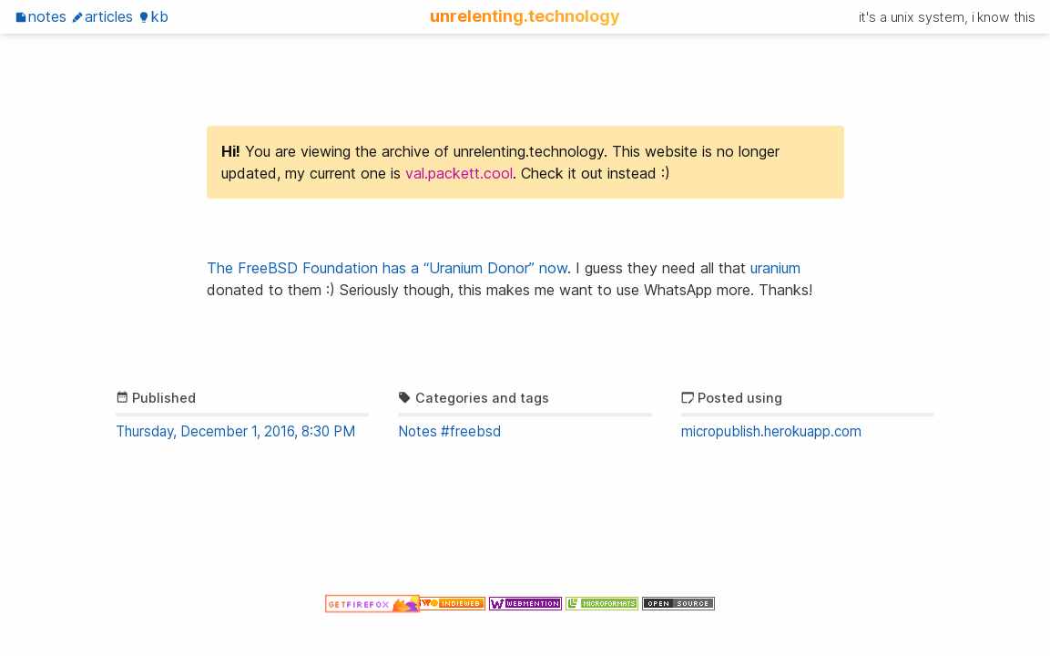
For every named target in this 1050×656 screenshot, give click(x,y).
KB (153, 16)
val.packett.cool (459, 173)
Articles (102, 16)
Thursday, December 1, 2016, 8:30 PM (235, 431)
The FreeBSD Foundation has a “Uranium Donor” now (387, 268)
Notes (40, 16)
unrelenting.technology (525, 15)
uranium (775, 268)
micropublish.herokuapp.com (771, 431)
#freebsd (471, 431)
